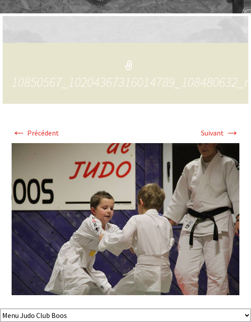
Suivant (220, 132)
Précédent (35, 132)
